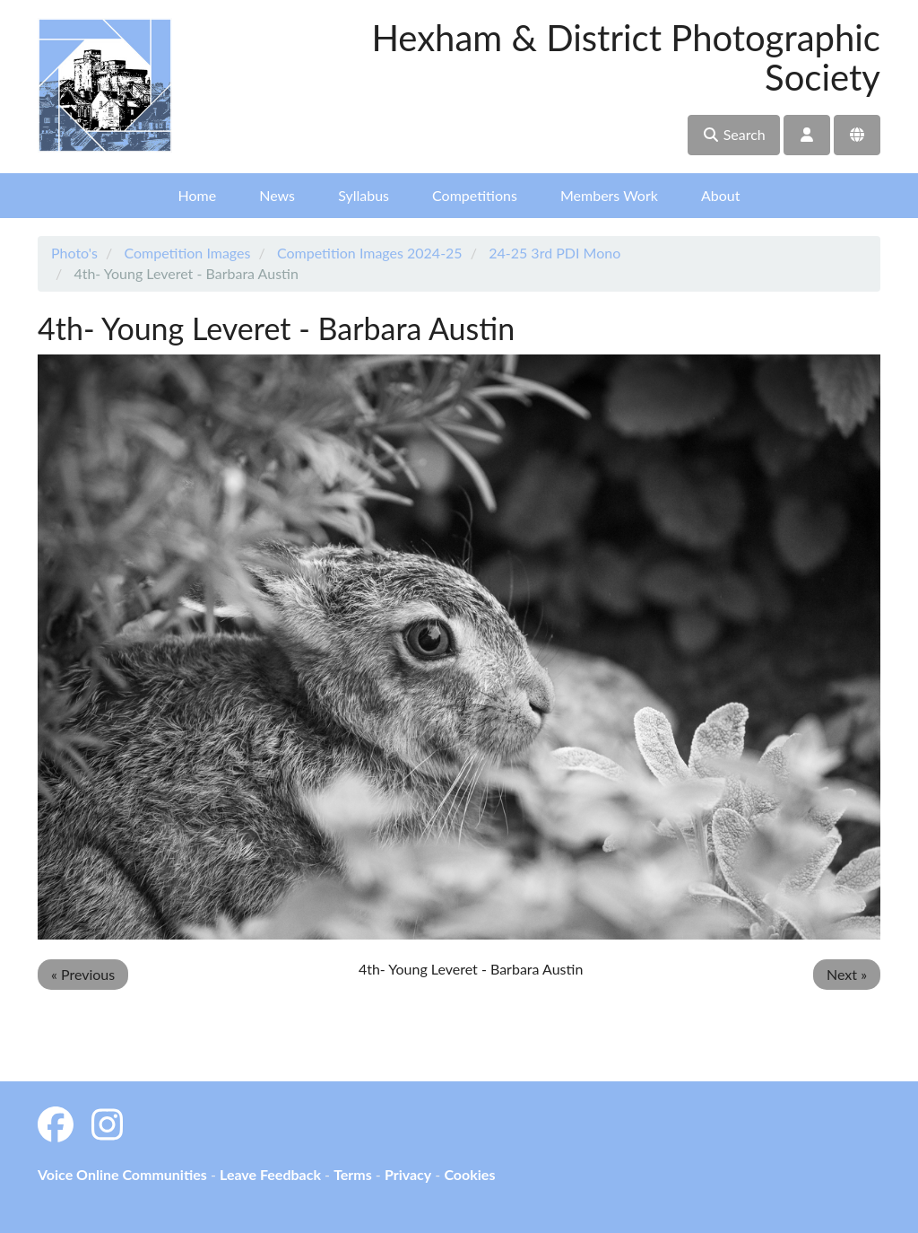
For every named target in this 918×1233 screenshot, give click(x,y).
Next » (847, 974)
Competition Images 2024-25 (370, 252)
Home (197, 195)
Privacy (408, 1174)
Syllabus (363, 195)
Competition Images (187, 252)
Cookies (469, 1174)
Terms (352, 1174)
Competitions (474, 195)
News (277, 195)
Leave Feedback (270, 1174)
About (720, 195)
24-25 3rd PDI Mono (554, 252)
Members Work (609, 195)
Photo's (74, 252)
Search (734, 134)
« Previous (83, 974)
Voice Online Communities (122, 1174)
